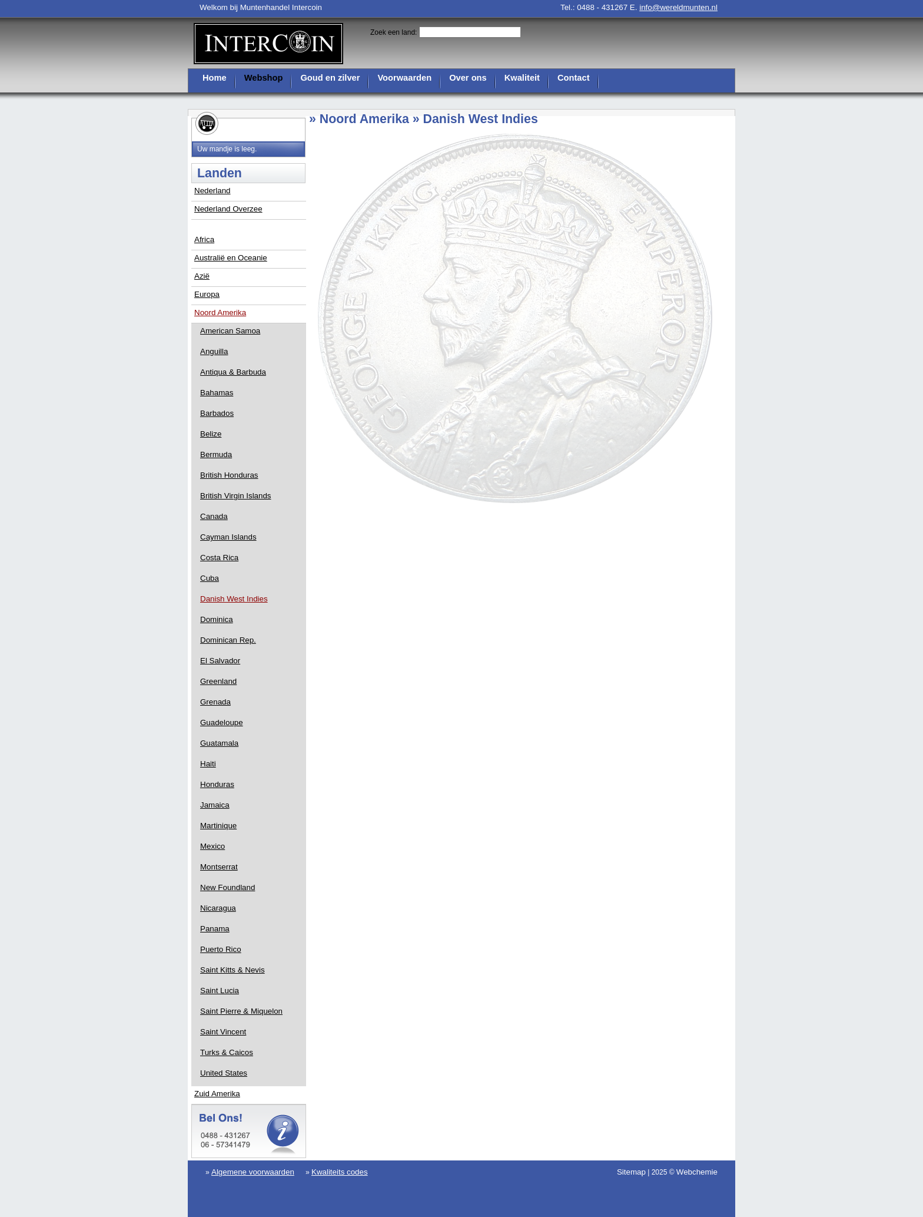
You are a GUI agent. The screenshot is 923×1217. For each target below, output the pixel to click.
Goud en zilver (330, 77)
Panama (215, 928)
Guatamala (219, 743)
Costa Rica (219, 557)
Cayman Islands (228, 537)
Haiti (208, 763)
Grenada (215, 701)
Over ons (468, 77)
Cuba (209, 578)
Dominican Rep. (228, 640)
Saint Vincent (223, 1031)
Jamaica (215, 805)
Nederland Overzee (228, 208)
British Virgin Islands (235, 495)
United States (223, 1073)
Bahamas (216, 392)
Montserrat (219, 866)
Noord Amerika (220, 312)
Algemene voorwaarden (252, 1172)
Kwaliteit (522, 77)
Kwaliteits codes (339, 1172)
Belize (210, 433)
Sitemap (631, 1172)
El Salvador (220, 660)
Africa (204, 239)
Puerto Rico (220, 949)
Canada (214, 516)
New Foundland (227, 887)
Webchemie (697, 1172)
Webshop (263, 77)
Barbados (217, 413)
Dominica (216, 619)
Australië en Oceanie (230, 257)
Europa (207, 294)
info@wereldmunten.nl (678, 7)
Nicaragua (218, 908)
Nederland (212, 190)
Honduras (217, 784)
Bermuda (216, 454)
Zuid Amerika (217, 1093)
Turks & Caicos (226, 1052)
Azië (202, 276)
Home (214, 77)
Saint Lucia (219, 990)
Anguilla (214, 351)
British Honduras (229, 475)
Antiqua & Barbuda (233, 372)
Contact (573, 77)
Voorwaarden (404, 77)
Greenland (218, 681)
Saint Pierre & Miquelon (241, 1011)
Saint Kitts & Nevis (232, 969)
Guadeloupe (221, 722)
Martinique (218, 825)
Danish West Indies (234, 598)
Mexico (212, 846)
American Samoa (230, 330)
